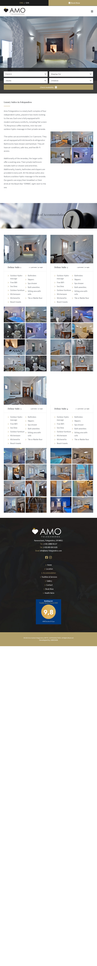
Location (49, 569)
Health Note (49, 593)
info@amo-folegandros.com (51, 550)
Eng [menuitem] (21, 3)
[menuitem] (21, 3)
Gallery (49, 581)
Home (49, 565)
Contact (49, 585)
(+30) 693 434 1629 (50, 547)
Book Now (75, 3)
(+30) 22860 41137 (50, 544)
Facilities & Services (49, 577)
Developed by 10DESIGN (48, 640)
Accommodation (49, 573)
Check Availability (48, 87)
